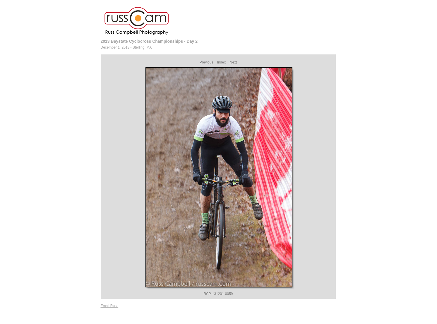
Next (233, 62)
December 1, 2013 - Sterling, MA (126, 47)
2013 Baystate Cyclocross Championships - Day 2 (149, 41)
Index (221, 62)
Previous (206, 62)
